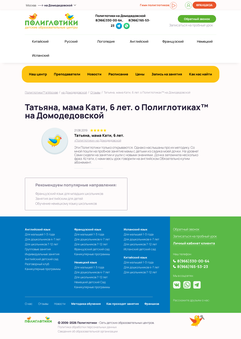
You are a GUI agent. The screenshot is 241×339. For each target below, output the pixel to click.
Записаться (191, 25)
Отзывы (95, 92)
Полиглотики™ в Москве (41, 92)
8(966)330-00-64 (108, 20)
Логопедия (106, 41)
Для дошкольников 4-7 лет (43, 239)
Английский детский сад (41, 259)
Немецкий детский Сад (90, 282)
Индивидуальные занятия (42, 254)
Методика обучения (86, 304)
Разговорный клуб (37, 264)
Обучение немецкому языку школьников (66, 203)
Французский (173, 41)
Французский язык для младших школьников (69, 193)
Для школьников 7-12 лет (41, 244)
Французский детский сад (91, 249)
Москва (31, 5)
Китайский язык (135, 257)
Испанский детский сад (140, 249)
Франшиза (204, 5)
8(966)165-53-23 (192, 266)
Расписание (118, 74)
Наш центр (38, 74)
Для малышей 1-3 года (40, 234)
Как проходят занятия (122, 304)
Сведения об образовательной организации (88, 331)
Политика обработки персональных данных (87, 327)
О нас (29, 304)
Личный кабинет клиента (194, 243)
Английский (139, 41)
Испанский (40, 55)
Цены (139, 74)
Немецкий (205, 41)
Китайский (40, 41)
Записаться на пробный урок (195, 236)
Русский (71, 41)
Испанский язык (135, 229)
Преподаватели (67, 74)
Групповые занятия (38, 249)
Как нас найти (200, 74)
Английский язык (37, 229)
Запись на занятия (166, 74)
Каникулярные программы (43, 269)
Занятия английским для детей (59, 198)
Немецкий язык (85, 262)
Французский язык (87, 229)
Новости (94, 74)
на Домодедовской (74, 92)
